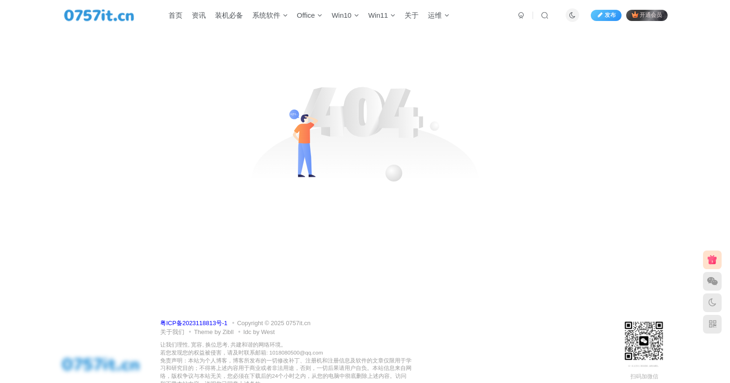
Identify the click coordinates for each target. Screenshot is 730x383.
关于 (412, 16)
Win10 (345, 16)
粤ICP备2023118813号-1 (194, 323)
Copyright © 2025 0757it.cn (274, 323)
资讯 (199, 16)
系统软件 (270, 16)
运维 (438, 16)
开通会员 (647, 15)
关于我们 (172, 331)
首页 (175, 16)
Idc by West (259, 331)
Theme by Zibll (214, 331)
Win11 (382, 16)
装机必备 (229, 16)
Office (310, 16)
